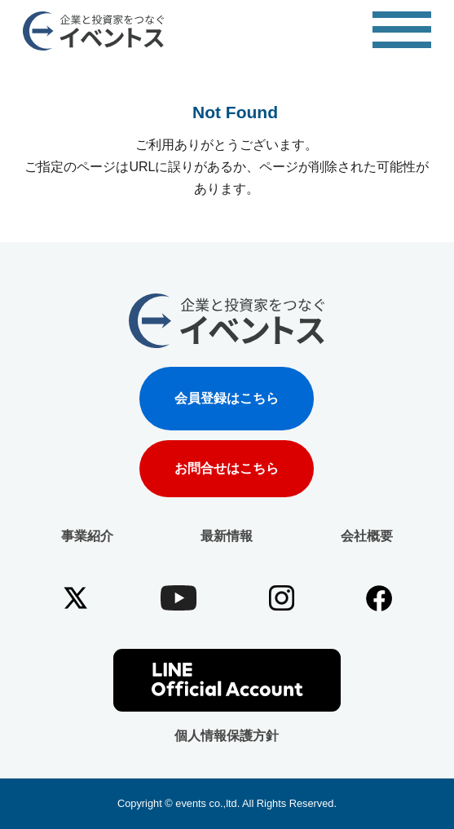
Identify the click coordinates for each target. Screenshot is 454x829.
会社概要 (367, 536)
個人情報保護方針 (226, 736)
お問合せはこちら (226, 468)
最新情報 (227, 536)
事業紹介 (87, 536)
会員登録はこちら (226, 398)
